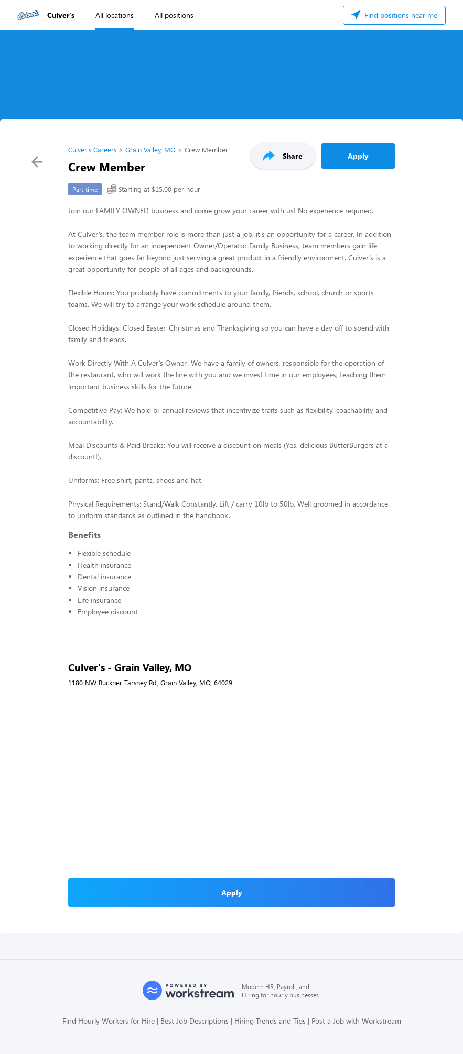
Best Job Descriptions (194, 1021)
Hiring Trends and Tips (270, 1021)
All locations (114, 15)
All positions (174, 15)
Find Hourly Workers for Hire (108, 1021)
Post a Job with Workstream (356, 1021)
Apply (358, 156)
